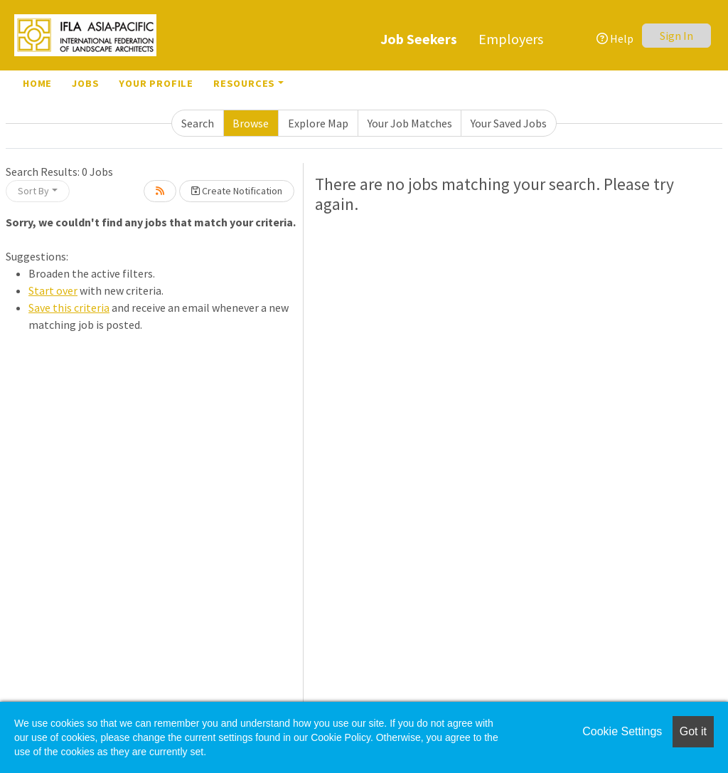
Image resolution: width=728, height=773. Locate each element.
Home (37, 83)
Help (614, 38)
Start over (52, 290)
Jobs (85, 83)
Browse (250, 123)
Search (197, 123)
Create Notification (236, 190)
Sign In (676, 35)
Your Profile (156, 83)
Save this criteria (68, 307)
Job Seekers (418, 39)
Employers (510, 39)
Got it (693, 731)
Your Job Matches (410, 123)
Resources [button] (244, 83)
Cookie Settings (622, 731)
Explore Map (318, 123)
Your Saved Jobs (509, 123)
